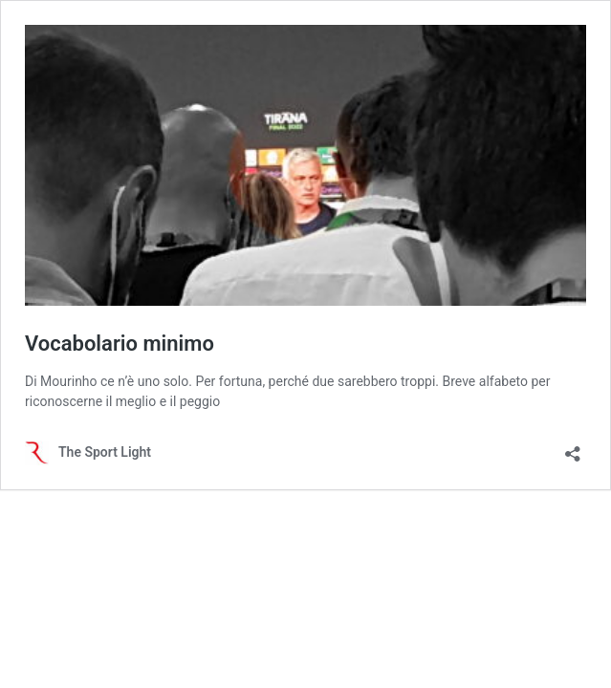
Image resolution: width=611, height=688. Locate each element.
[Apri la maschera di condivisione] (572, 447)
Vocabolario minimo (119, 343)
